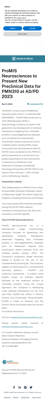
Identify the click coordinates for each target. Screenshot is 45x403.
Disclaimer (7, 397)
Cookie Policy (25, 397)
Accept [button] (32, 28)
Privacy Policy (36, 397)
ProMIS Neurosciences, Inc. (18, 392)
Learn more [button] (22, 34)
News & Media (22, 58)
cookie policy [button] (21, 18)
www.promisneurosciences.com (27, 317)
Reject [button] (12, 28)
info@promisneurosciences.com (17, 327)
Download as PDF (35, 104)
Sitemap (15, 397)
